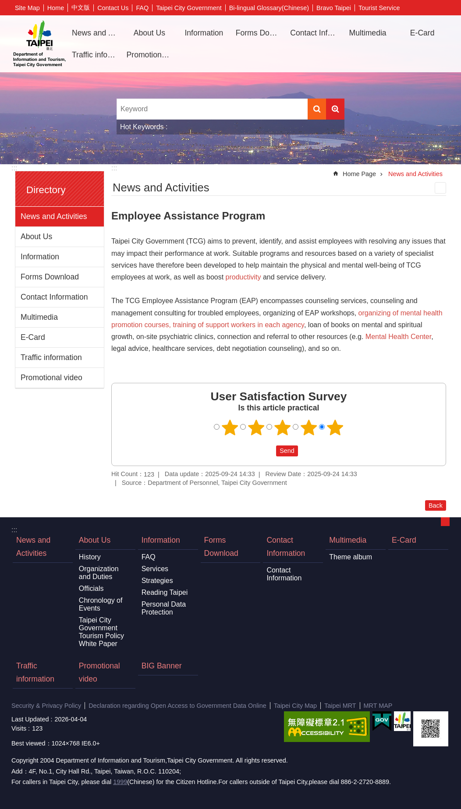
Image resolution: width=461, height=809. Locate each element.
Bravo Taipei (333, 7)
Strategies (157, 580)
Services (155, 568)
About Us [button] (149, 32)
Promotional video (151, 54)
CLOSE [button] (445, 521)
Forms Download (260, 32)
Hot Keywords (142, 127)
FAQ (142, 7)
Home (55, 7)
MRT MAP (378, 705)
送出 (267, 450)
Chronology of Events (101, 604)
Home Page (359, 173)
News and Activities (96, 32)
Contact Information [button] (314, 32)
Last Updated (30, 719)
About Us (36, 236)
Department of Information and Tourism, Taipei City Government (39, 43)
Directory (46, 189)
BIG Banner (162, 665)
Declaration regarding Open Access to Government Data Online (177, 705)
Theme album (350, 557)
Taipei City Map (295, 705)
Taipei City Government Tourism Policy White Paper (101, 631)
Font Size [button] (443, 7)
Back (436, 505)
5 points (335, 427)
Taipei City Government (189, 7)
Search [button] (317, 109)
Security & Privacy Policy (46, 705)
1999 (120, 781)
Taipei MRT (340, 705)
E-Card (422, 32)
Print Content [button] (440, 188)
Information (40, 256)
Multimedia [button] (368, 32)
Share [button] (429, 7)
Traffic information (96, 54)
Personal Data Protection (164, 608)
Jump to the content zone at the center (4, 4)
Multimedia (39, 317)
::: (14, 168)
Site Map (27, 7)
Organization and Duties (99, 572)
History (90, 557)
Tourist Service (379, 7)
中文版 (80, 7)
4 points (309, 427)
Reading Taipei (165, 592)
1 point (230, 427)
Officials (91, 588)
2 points (256, 427)
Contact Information (54, 297)
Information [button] (203, 32)
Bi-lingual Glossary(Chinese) (269, 7)
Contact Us (112, 7)
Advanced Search (335, 109)
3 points (282, 427)
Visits (18, 728)
